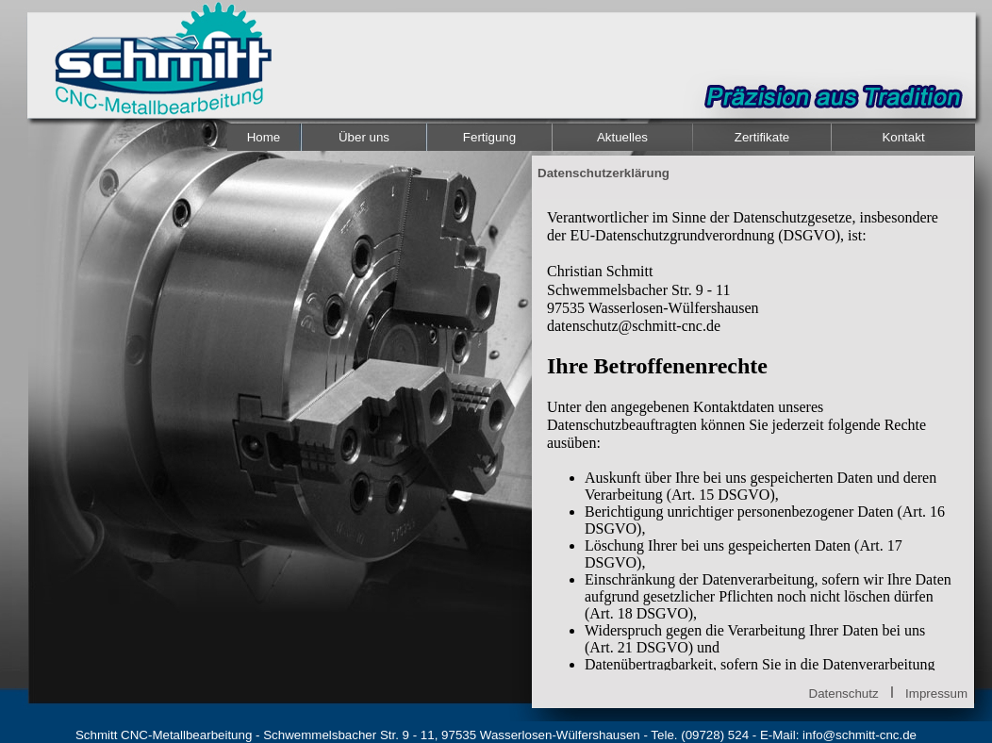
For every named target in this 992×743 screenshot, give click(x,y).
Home (264, 137)
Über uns (364, 137)
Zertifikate (762, 137)
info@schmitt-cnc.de (859, 735)
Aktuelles (622, 137)
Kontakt (903, 137)
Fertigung (489, 137)
